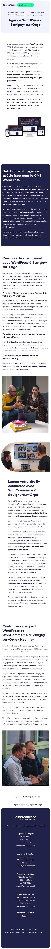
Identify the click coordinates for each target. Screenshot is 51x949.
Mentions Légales (17, 929)
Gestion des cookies (35, 932)
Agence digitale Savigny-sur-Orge (28, 805)
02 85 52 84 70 (25, 863)
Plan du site (32, 929)
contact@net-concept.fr (25, 846)
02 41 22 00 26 (25, 842)
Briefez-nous (24, 5)
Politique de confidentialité (14, 932)
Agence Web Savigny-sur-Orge (28, 797)
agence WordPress (25, 674)
